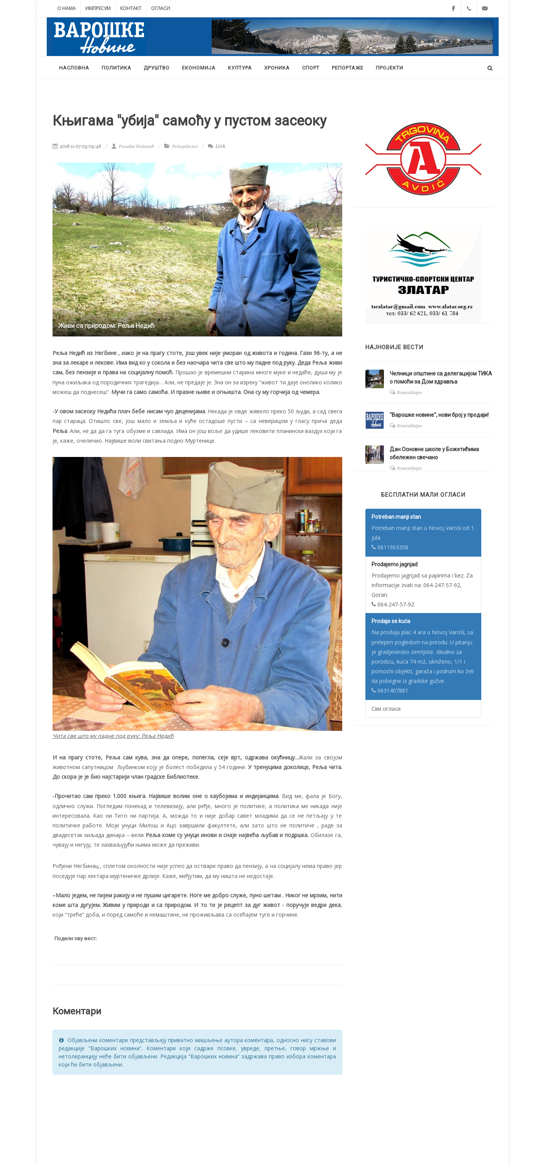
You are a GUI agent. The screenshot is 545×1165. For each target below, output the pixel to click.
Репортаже (185, 146)
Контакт (130, 8)
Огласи (160, 8)
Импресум (97, 8)
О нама (66, 8)
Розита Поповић (132, 146)
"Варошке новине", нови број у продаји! (439, 415)
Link (216, 146)
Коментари (409, 392)
